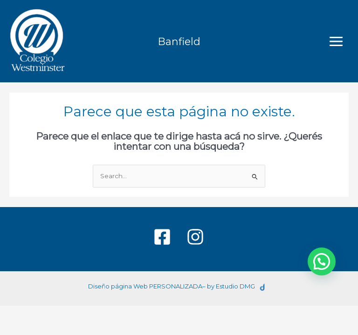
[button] (322, 261)
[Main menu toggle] (336, 41)
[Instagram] (195, 237)
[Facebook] (162, 237)
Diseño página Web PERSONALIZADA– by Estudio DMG (171, 286)
